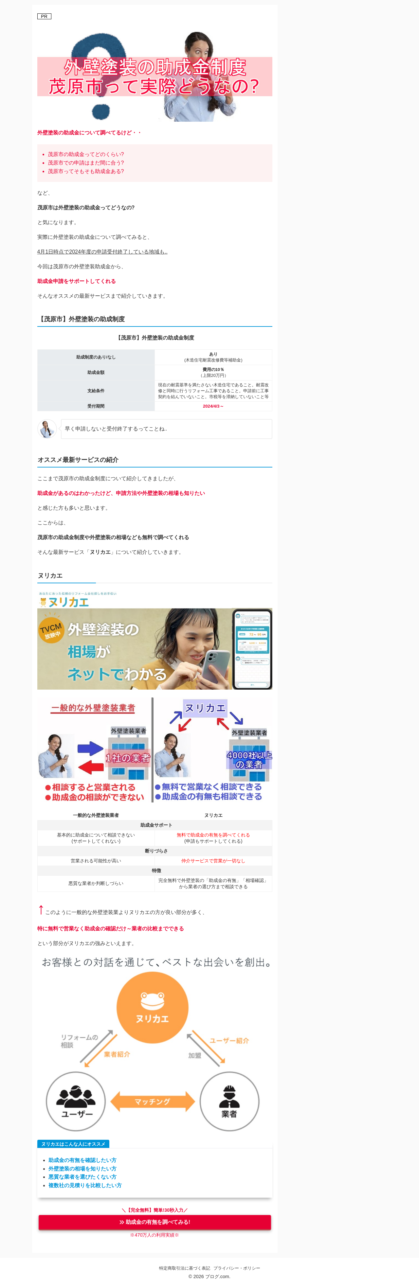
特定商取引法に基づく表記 (184, 1268)
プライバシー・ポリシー (236, 1268)
